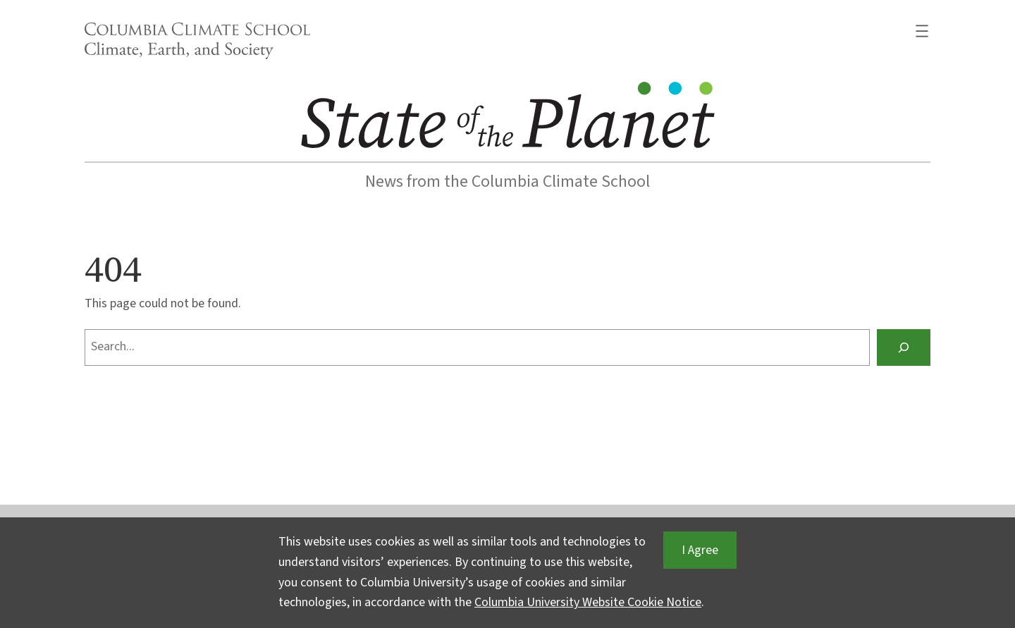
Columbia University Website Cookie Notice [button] (587, 602)
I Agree (700, 550)
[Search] (903, 347)
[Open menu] (922, 31)
